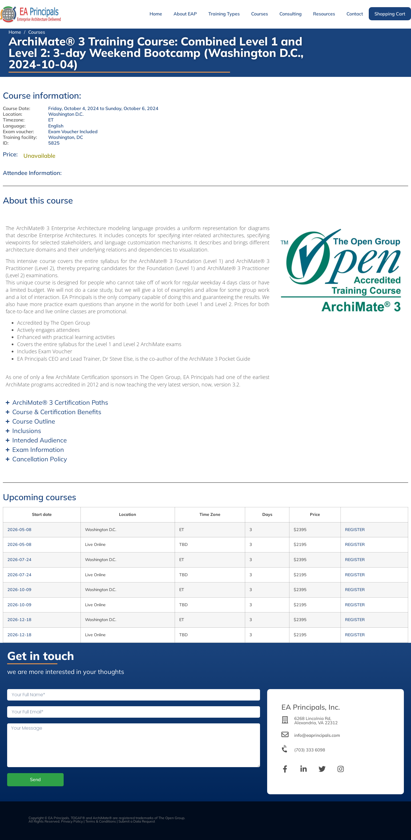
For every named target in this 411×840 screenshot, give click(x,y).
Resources (324, 14)
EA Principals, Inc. (310, 707)
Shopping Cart (389, 14)
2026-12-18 (19, 619)
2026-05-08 (19, 529)
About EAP (185, 14)
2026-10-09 (19, 589)
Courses (259, 14)
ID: (6, 143)
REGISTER (355, 529)
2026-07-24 (19, 559)
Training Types (224, 14)
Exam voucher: (18, 131)
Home (156, 14)
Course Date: (16, 108)
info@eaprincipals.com (317, 735)
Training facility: (20, 137)
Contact (354, 14)
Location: (12, 114)
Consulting (290, 14)
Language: (14, 126)
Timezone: (14, 120)
